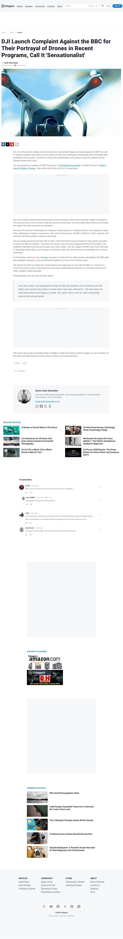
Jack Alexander (11, 63)
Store (59, 6)
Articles (20, 6)
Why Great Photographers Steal (64, 793)
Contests (51, 6)
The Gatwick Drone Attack (69, 165)
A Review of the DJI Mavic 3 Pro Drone (39, 427)
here (46, 257)
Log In (109, 6)
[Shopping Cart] (102, 5)
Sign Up (117, 6)
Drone (19, 32)
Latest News (24, 882)
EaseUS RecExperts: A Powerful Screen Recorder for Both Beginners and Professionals (72, 849)
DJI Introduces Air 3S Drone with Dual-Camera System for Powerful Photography (37, 441)
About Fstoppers (97, 882)
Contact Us (95, 885)
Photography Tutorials (75, 882)
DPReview (21, 371)
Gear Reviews (25, 885)
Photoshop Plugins (74, 885)
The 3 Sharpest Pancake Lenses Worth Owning (71, 820)
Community (40, 6)
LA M (27, 513)
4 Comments (20, 65)
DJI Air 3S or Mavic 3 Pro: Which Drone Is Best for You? (37, 451)
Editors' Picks (47, 882)
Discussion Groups (49, 888)
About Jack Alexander (46, 390)
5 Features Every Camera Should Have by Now (71, 834)
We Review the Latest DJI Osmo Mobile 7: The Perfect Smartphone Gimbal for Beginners (99, 441)
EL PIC (27, 486)
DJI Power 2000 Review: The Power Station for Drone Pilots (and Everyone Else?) (101, 452)
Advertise (94, 888)
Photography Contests (50, 892)
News (12, 32)
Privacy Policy (54, 916)
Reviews (29, 6)
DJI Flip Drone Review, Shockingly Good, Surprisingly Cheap (99, 429)
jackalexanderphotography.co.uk (47, 401)
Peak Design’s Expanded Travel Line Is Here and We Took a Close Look (72, 808)
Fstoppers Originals (27, 888)
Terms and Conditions (66, 916)
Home (3, 32)
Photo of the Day (48, 885)
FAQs (92, 892)
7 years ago (35, 486)
